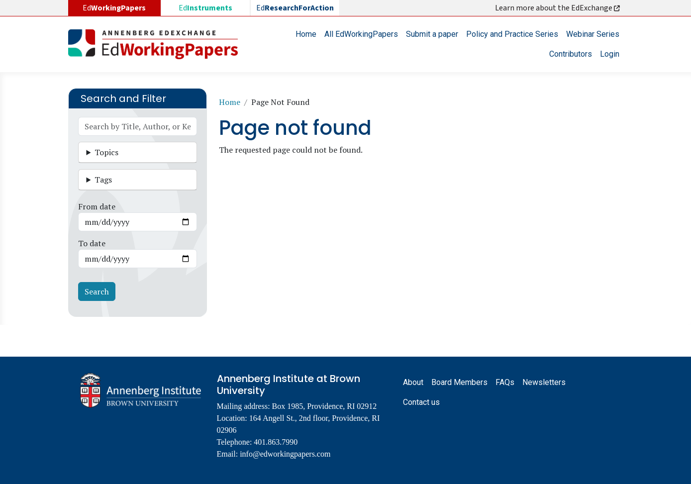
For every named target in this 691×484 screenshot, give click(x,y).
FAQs (504, 382)
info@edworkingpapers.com (285, 454)
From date (96, 206)
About (413, 382)
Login (609, 54)
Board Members (459, 382)
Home (306, 34)
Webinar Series (592, 34)
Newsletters (544, 382)
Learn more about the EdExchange (558, 7)
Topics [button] (106, 152)
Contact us (421, 402)
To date (91, 243)
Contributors (570, 54)
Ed (205, 7)
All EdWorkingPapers (361, 34)
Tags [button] (103, 179)
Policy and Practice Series (512, 34)
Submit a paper (432, 34)
